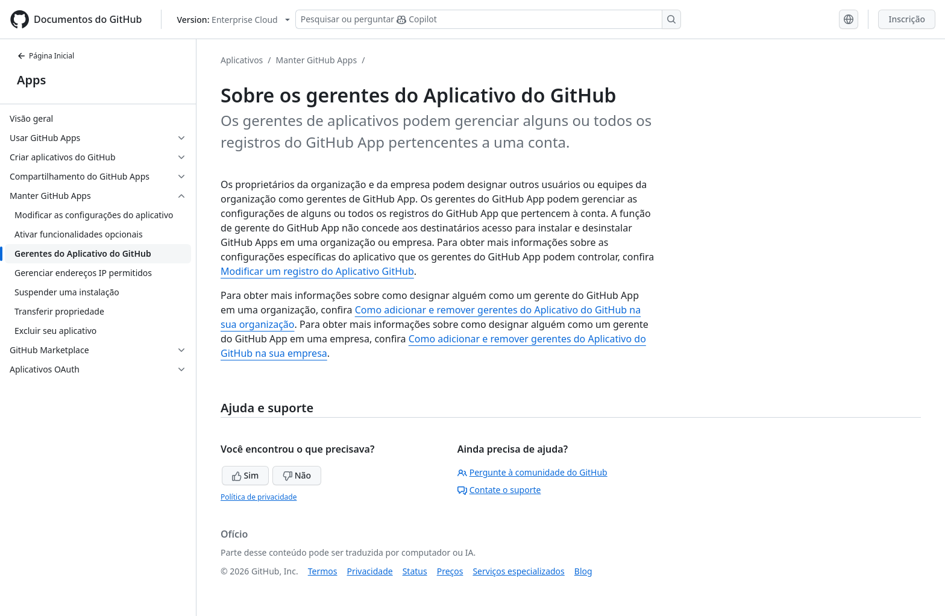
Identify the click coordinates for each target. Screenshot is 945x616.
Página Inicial (45, 56)
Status (415, 571)
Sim (245, 475)
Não (297, 475)
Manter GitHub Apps (316, 60)
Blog (583, 571)
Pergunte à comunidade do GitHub (532, 472)
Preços (450, 571)
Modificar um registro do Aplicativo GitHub (317, 271)
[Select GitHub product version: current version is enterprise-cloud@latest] (233, 19)
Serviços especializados (518, 571)
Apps (31, 80)
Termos (323, 571)
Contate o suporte (499, 489)
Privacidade (370, 571)
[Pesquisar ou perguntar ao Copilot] (488, 19)
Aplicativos (242, 60)
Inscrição (906, 19)
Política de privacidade (259, 497)
